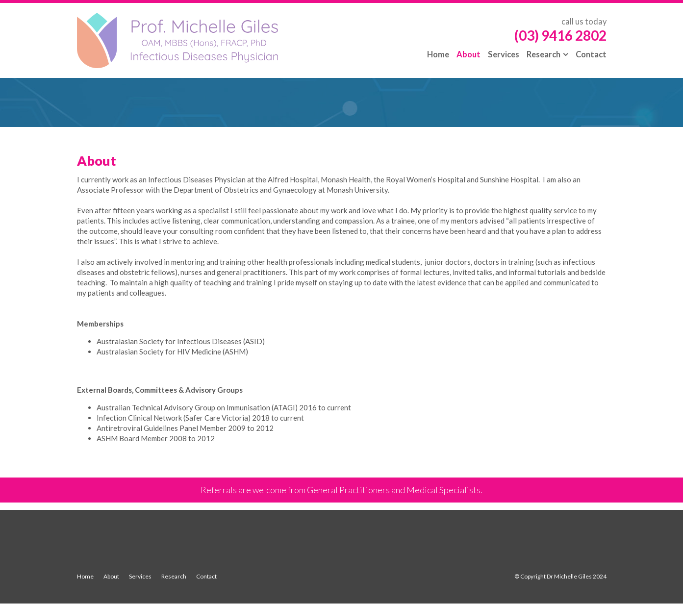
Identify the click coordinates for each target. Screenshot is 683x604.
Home (85, 576)
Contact (206, 576)
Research (173, 576)
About (111, 576)
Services (140, 576)
